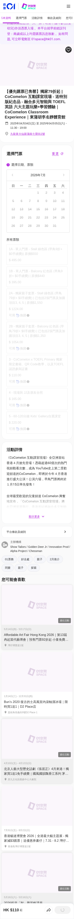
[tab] (10, 18)
